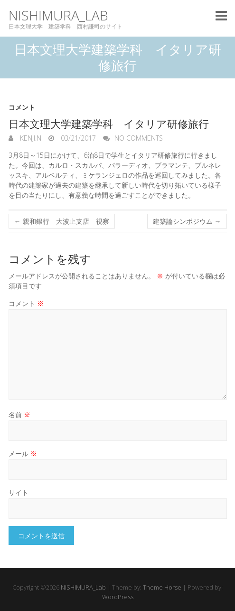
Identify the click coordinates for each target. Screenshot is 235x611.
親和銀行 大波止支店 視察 (61, 221)
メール (23, 453)
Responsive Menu (221, 15)
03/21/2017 (77, 138)
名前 (19, 414)
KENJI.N (29, 138)
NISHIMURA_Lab (58, 15)
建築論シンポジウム (187, 221)
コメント (22, 107)
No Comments (138, 138)
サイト (18, 492)
